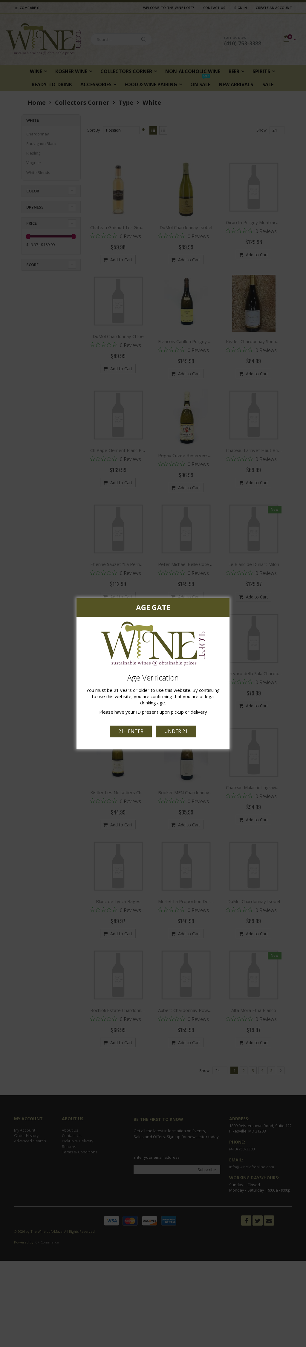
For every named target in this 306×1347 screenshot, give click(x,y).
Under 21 (175, 730)
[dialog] (153, 673)
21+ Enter (131, 730)
